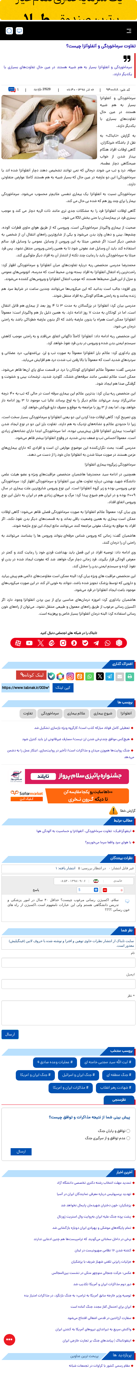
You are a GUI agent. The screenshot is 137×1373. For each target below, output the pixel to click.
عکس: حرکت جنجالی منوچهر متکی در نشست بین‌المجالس (91, 1273)
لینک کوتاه (32, 674)
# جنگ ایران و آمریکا (35, 1075)
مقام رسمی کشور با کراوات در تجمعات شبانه (99, 1366)
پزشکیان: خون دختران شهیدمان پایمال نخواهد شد (96, 1205)
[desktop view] (19, 30)
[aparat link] (18, 642)
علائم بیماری (76, 713)
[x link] (40, 642)
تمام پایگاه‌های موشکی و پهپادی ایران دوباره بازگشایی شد (91, 1228)
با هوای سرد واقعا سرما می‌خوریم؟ (108, 842)
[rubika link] (119, 642)
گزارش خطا (128, 811)
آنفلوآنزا (126, 713)
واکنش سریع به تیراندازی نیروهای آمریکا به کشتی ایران (93, 1329)
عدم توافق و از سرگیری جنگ (105, 1138)
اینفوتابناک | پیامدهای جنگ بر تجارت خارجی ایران (97, 1341)
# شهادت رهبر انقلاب (115, 1088)
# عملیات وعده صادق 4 (55, 1062)
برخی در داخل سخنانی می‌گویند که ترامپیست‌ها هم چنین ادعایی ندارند (82, 1239)
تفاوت (28, 713)
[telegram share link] (109, 676)
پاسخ (36, 890)
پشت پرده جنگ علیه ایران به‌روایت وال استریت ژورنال (94, 1217)
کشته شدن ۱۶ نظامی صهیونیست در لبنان (103, 1250)
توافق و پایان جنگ (112, 1131)
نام (133, 953)
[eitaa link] (51, 642)
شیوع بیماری (103, 713)
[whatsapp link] (107, 642)
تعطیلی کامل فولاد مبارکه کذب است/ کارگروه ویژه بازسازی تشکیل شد (82, 728)
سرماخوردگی (50, 713)
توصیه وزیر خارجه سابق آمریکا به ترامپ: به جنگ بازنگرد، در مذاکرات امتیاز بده (77, 1295)
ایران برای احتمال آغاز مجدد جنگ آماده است (101, 1307)
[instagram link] (63, 642)
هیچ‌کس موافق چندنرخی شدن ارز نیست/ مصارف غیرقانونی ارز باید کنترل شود (76, 739)
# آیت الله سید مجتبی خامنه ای (107, 1062)
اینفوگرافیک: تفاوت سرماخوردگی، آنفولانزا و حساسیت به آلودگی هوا (83, 831)
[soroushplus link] (74, 642)
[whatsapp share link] (89, 676)
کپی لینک (63, 688)
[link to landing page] (70, 31)
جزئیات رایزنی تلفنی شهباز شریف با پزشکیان (101, 1262)
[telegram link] (96, 642)
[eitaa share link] (79, 676)
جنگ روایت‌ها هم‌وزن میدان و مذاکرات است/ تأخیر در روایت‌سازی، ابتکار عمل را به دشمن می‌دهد (70, 754)
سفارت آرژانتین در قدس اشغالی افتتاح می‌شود (99, 1318)
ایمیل (130, 974)
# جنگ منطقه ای (119, 1075)
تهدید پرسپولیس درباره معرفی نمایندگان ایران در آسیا (94, 1194)
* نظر (131, 996)
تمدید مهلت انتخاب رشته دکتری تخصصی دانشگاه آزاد (94, 1183)
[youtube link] (29, 642)
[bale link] (85, 642)
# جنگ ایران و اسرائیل (78, 1075)
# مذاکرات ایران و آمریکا (70, 1088)
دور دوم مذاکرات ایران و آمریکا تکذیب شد (102, 1284)
